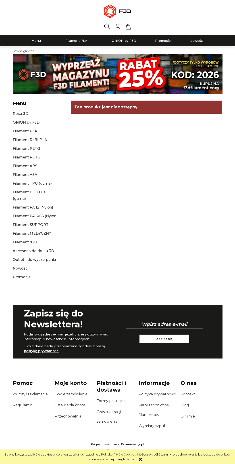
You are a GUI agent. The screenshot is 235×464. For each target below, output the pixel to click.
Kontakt (188, 394)
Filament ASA (25, 175)
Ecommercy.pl (132, 444)
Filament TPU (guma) (32, 183)
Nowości (20, 268)
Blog (185, 405)
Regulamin (23, 405)
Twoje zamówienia (71, 394)
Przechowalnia (68, 416)
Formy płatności (111, 401)
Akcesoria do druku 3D (33, 251)
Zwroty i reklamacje (30, 394)
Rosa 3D (20, 114)
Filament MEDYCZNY (32, 233)
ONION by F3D (26, 122)
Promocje (22, 277)
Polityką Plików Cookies (118, 454)
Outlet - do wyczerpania (34, 259)
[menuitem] (36, 40)
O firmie (188, 416)
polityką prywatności (41, 351)
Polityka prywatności (157, 394)
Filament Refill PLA (30, 140)
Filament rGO (25, 242)
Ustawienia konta (70, 405)
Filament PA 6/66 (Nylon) (35, 216)
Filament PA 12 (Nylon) (33, 207)
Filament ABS (25, 166)
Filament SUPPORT (30, 225)
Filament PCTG (26, 157)
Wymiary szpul (152, 426)
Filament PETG (26, 148)
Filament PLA (25, 131)
